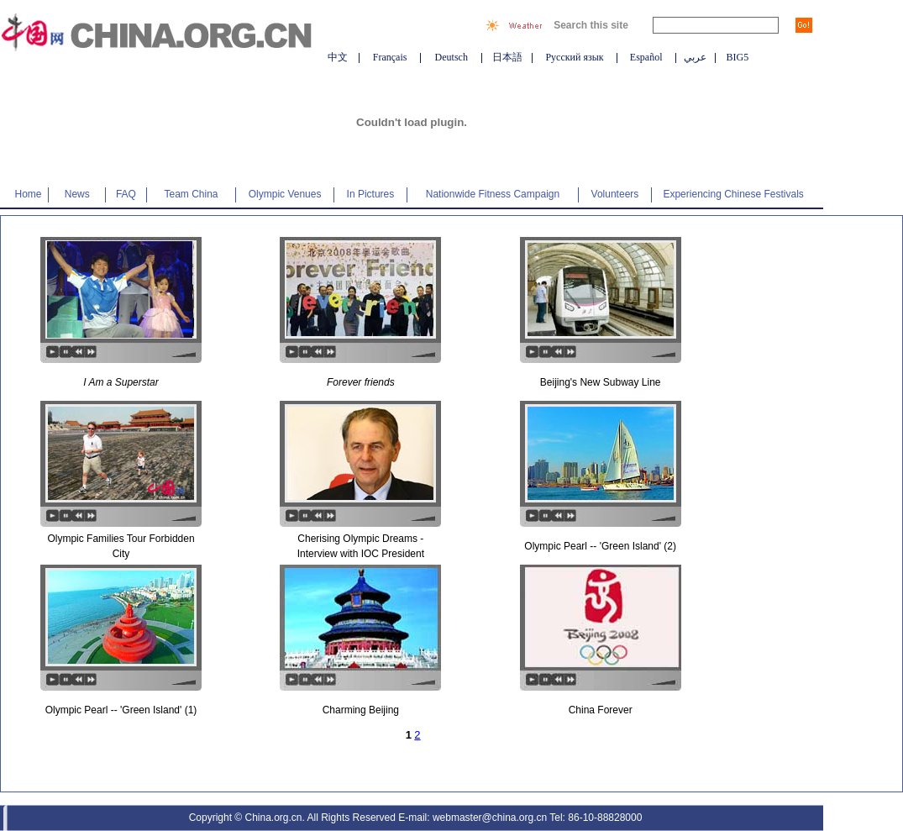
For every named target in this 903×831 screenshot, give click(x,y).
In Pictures (371, 194)
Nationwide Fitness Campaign (492, 194)
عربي (695, 57)
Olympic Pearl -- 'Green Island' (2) (600, 546)
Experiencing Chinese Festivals (733, 194)
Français (390, 57)
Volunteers (615, 194)
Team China (191, 194)
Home (28, 194)
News (77, 194)
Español (646, 57)
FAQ (126, 194)
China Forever (601, 710)
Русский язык (574, 57)
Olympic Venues (285, 194)
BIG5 (738, 57)
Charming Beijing (361, 710)
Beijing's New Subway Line (600, 382)
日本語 (507, 57)
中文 (338, 57)
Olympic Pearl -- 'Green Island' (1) (121, 710)
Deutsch (451, 57)
